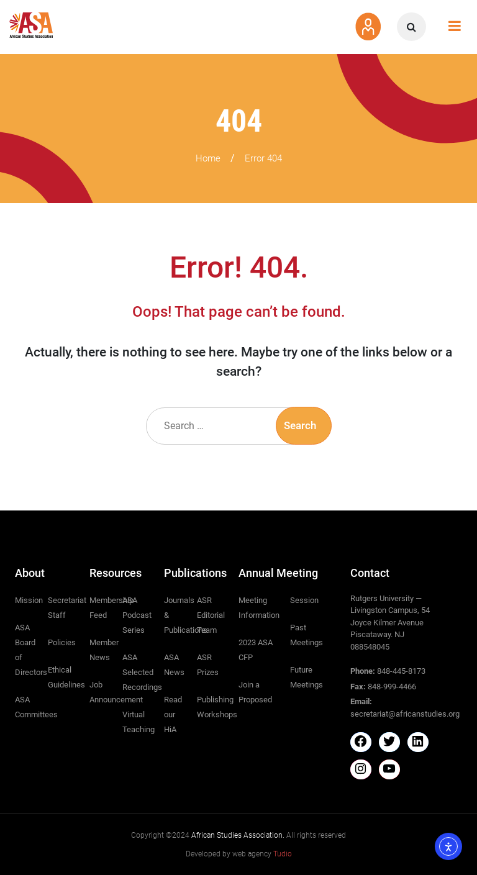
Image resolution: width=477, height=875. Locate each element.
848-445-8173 (401, 671)
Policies (62, 642)
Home (208, 158)
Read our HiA (173, 714)
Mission (29, 600)
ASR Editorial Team (211, 615)
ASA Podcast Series (137, 615)
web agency (262, 854)
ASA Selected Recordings (142, 672)
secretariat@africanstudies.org (405, 714)
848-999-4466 (392, 686)
